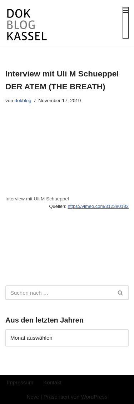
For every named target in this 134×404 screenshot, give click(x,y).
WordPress (94, 397)
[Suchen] (59, 292)
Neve (32, 397)
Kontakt (52, 382)
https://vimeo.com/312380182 (98, 206)
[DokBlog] (26, 25)
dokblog (23, 100)
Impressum (20, 382)
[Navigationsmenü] (126, 23)
